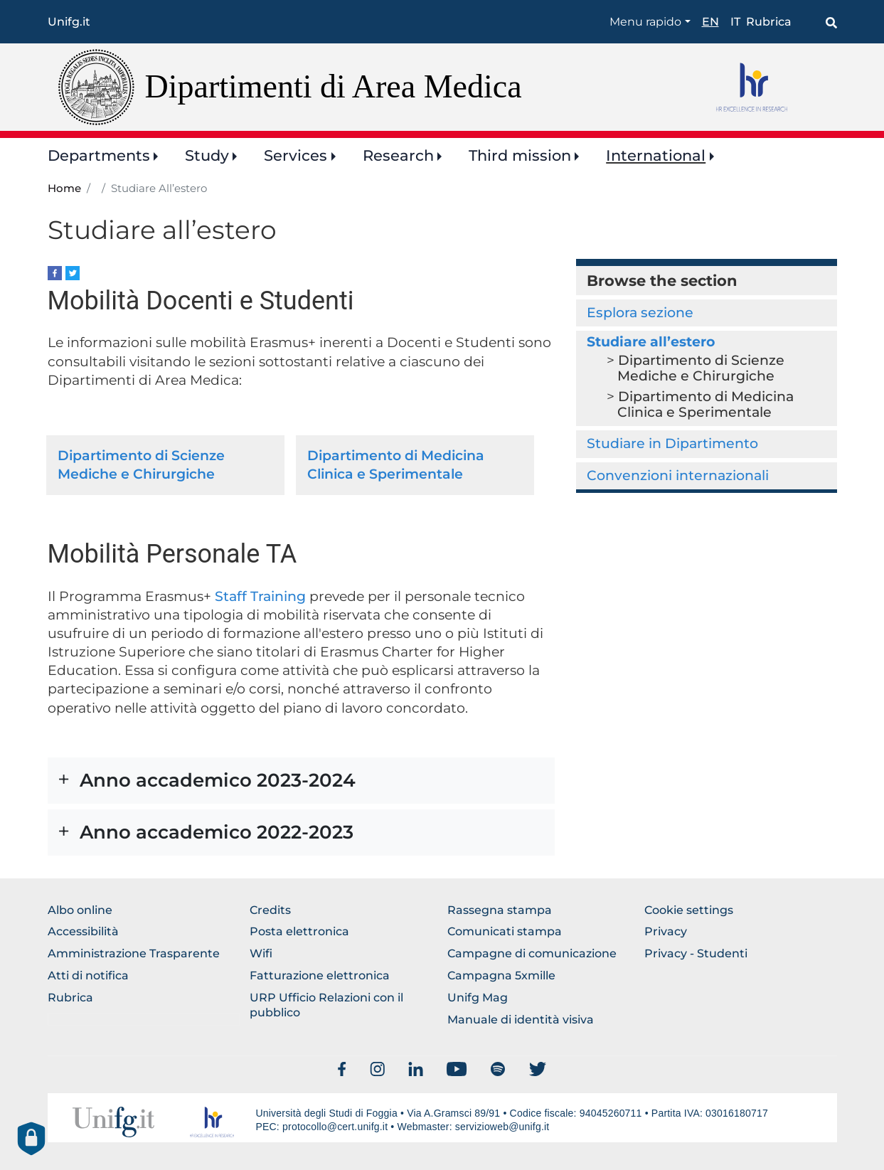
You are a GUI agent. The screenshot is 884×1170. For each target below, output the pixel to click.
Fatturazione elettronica (320, 975)
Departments (99, 155)
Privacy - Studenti (695, 953)
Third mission (520, 155)
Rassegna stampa (499, 910)
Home (64, 188)
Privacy (665, 931)
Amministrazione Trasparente (134, 953)
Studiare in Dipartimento (672, 443)
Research (398, 155)
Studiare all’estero (651, 342)
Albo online (80, 910)
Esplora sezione (640, 312)
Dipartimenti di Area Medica (333, 86)
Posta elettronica (299, 931)
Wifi (261, 953)
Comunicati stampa (504, 931)
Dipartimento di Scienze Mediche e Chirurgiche (700, 368)
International (655, 155)
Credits (270, 910)
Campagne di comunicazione (532, 953)
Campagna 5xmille (501, 975)
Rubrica (769, 21)
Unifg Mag (477, 997)
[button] (301, 780)
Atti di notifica (88, 975)
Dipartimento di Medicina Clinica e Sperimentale (705, 404)
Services (295, 155)
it (735, 21)
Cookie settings (688, 910)
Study (207, 155)
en (710, 21)
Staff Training (258, 596)
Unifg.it (69, 21)
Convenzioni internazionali (678, 475)
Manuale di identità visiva (520, 1019)
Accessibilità (83, 931)
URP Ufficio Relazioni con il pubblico (326, 1005)
